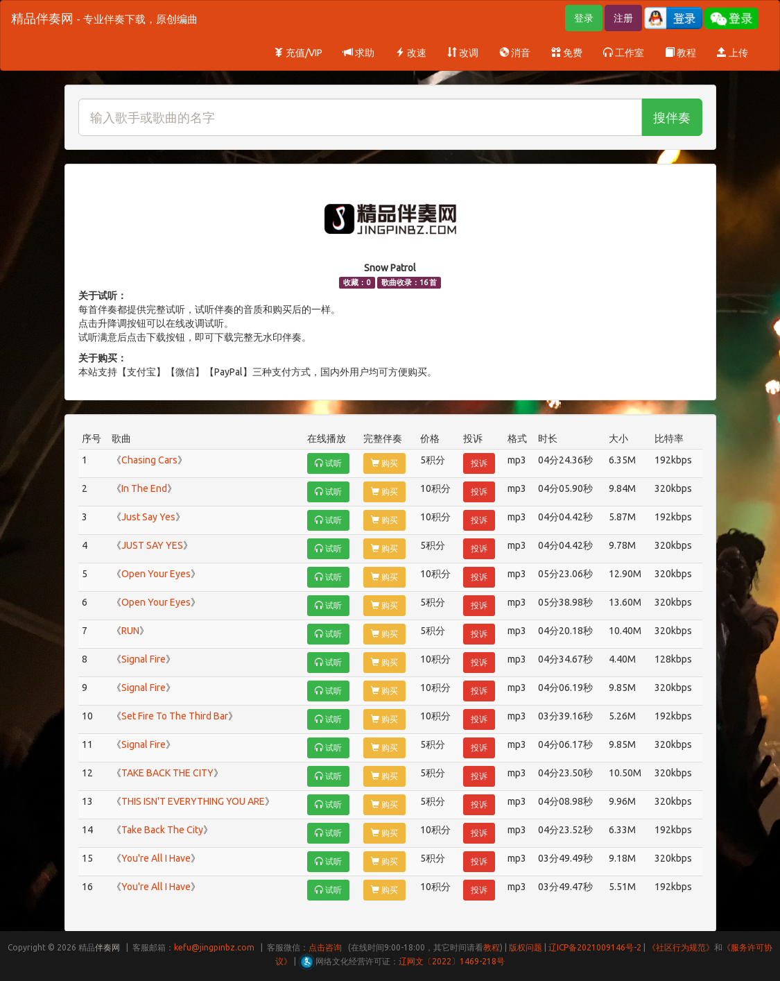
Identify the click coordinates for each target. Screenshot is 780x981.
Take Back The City (162, 829)
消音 (514, 52)
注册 (623, 18)
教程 (680, 52)
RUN (130, 630)
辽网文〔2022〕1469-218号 (452, 961)
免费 (566, 52)
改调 (462, 52)
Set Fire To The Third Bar (174, 716)
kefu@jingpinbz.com (214, 947)
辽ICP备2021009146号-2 (594, 947)
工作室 (623, 52)
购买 (384, 463)
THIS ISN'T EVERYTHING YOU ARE (193, 801)
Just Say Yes (148, 516)
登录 (583, 18)
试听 (328, 463)
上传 (732, 52)
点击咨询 (325, 947)
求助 (358, 52)
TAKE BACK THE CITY (167, 772)
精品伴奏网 (104, 18)
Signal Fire (143, 659)
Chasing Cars (149, 460)
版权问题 (525, 947)
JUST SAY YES (152, 545)
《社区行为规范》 (681, 947)
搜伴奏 (672, 117)
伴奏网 (107, 947)
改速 (410, 52)
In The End (144, 488)
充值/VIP (298, 52)
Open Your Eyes (156, 573)
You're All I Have (156, 858)
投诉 (479, 463)
